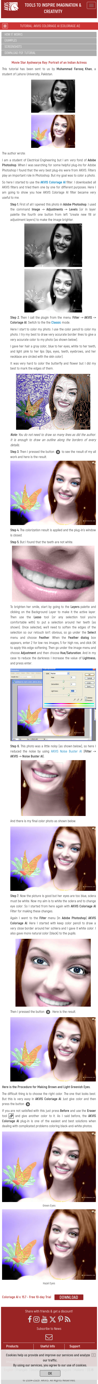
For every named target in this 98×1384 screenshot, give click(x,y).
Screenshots (13, 47)
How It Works (13, 34)
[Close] (93, 1355)
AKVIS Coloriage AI (52, 182)
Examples (11, 40)
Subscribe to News (49, 1334)
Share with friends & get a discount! (49, 1311)
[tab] (49, 35)
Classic (56, 322)
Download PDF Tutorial (20, 53)
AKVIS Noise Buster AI (66, 751)
